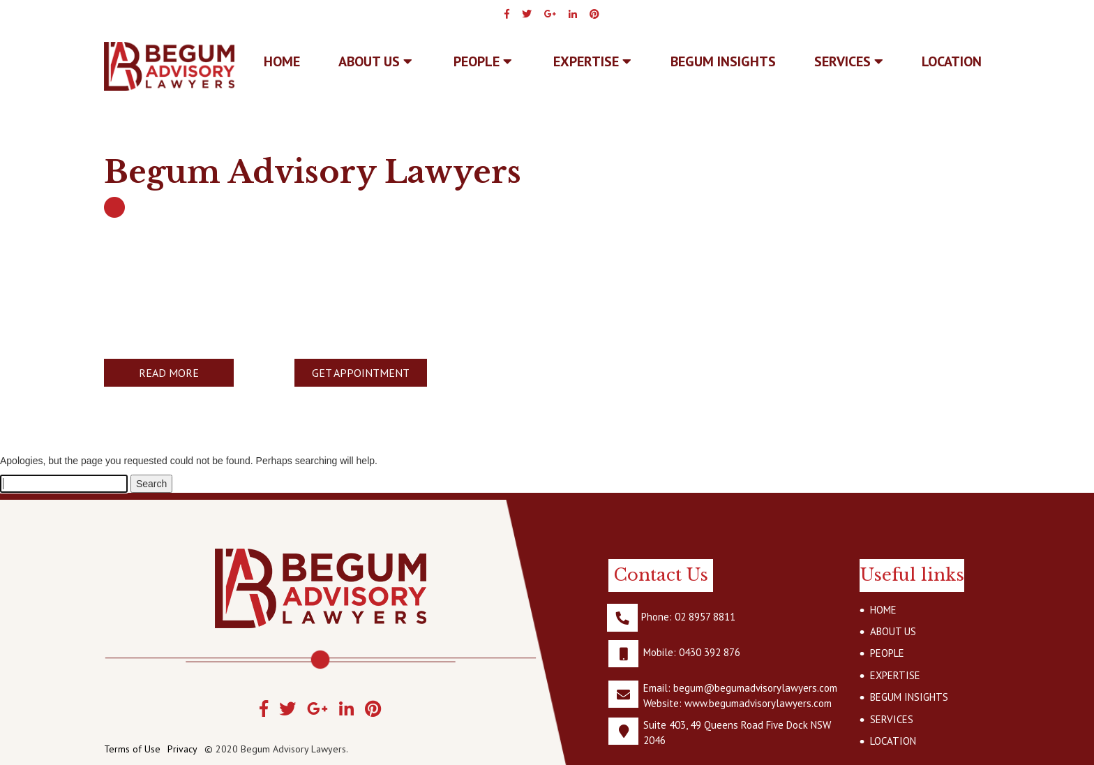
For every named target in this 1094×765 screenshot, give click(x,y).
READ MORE (169, 373)
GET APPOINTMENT (361, 373)
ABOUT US (375, 61)
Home (282, 61)
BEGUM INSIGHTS (723, 61)
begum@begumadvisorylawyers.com (755, 688)
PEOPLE (483, 61)
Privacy (182, 749)
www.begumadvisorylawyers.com (758, 703)
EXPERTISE (592, 61)
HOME (883, 609)
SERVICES (848, 61)
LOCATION (952, 61)
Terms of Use (132, 749)
